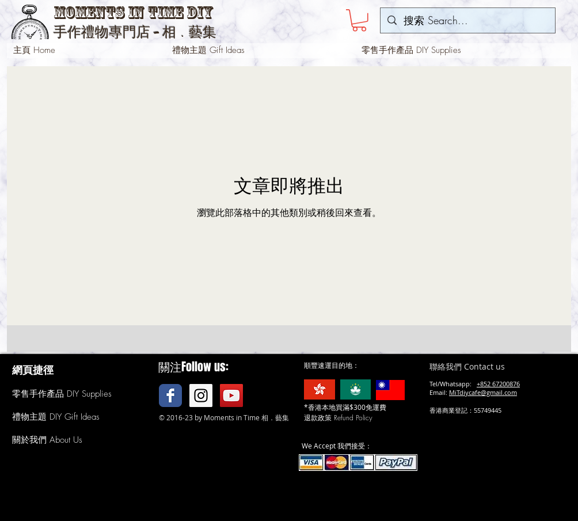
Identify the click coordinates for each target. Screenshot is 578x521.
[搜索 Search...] (467, 20)
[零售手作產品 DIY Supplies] (62, 394)
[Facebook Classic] (170, 395)
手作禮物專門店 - (108, 32)
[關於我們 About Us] (48, 440)
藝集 (202, 32)
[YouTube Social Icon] (231, 395)
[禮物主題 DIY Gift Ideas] (62, 417)
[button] (359, 20)
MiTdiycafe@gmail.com (483, 392)
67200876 (506, 383)
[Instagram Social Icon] (200, 395)
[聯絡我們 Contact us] (483, 367)
